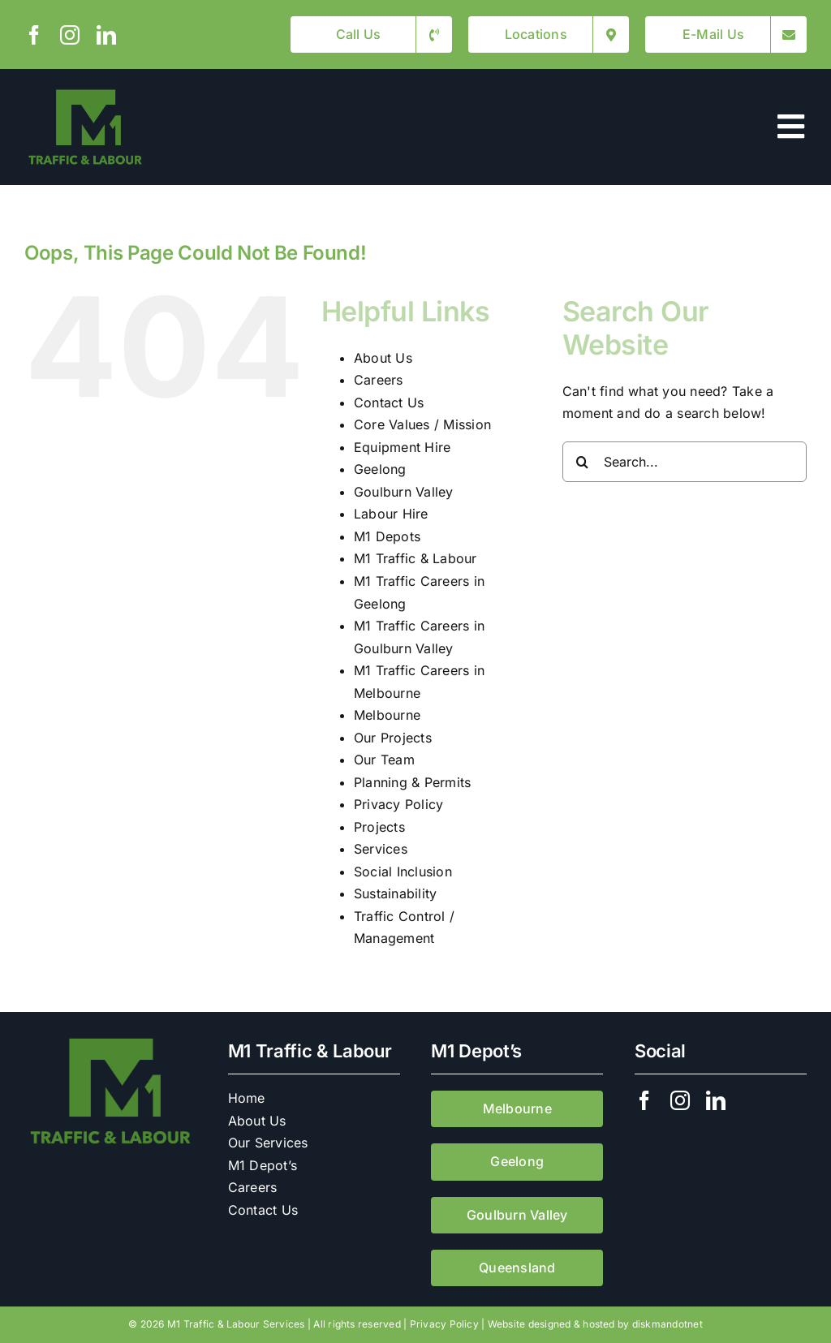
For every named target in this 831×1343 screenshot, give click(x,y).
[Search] (582, 461)
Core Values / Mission (422, 424)
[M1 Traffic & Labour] (85, 92)
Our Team (384, 759)
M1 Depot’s (262, 1165)
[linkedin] (106, 35)
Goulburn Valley (404, 492)
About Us (383, 358)
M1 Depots (387, 536)
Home (246, 1098)
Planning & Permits (412, 782)
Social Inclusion (403, 871)
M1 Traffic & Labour (415, 558)
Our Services (268, 1142)
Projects (379, 827)
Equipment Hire (402, 447)
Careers (378, 380)
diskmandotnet (667, 1324)
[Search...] (684, 461)
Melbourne (387, 715)
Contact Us (389, 402)
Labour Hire (391, 514)
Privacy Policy (398, 804)
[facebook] (34, 35)
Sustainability (395, 893)
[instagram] (70, 35)
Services (380, 849)
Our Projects (393, 738)
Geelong (380, 469)
